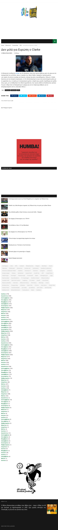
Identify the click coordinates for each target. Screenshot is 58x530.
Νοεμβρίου (4, 302)
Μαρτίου (4, 309)
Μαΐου (3, 313)
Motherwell (12, 268)
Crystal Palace (49, 273)
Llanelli (38, 280)
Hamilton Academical (46, 268)
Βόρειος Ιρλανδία (6, 282)
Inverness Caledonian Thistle (9, 270)
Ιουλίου (3, 294)
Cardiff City (36, 273)
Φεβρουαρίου (5, 307)
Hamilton (20, 270)
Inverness (35, 270)
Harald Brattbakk (15, 287)
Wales (32, 290)
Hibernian (4, 268)
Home (2, 45)
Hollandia (22, 285)
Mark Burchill (48, 287)
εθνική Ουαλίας (45, 278)
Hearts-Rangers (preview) (15, 258)
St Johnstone (35, 268)
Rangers (37, 266)
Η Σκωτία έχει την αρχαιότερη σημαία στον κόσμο (22, 238)
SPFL (21, 45)
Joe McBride (32, 287)
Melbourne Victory (24, 282)
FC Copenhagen (25, 278)
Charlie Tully (52, 285)
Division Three (5, 287)
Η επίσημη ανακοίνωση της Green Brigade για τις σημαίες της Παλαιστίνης (28, 199)
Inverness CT (28, 270)
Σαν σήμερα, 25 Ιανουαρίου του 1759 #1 (19, 218)
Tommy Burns (25, 290)
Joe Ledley (24, 287)
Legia (51, 275)
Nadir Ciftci (29, 285)
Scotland (22, 266)
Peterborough (21, 275)
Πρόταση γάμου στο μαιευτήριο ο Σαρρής (19, 251)
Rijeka (36, 275)
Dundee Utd (27, 268)
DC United (32, 280)
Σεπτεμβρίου (5, 298)
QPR (43, 273)
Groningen (13, 275)
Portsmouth (30, 275)
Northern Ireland (35, 278)
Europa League (5, 273)
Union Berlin (45, 280)
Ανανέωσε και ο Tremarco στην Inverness (20, 245)
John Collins (40, 287)
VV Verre (37, 285)
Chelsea (13, 273)
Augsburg (25, 280)
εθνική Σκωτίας (29, 266)
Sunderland (20, 273)
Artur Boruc (44, 285)
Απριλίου (4, 311)
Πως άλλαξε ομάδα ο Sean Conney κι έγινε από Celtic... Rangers (25, 212)
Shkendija (41, 282)
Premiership (15, 45)
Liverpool (49, 270)
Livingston (42, 270)
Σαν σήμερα (5, 266)
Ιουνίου (3, 315)
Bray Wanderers (15, 278)
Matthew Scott (5, 290)
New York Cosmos (16, 280)
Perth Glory (33, 282)
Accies (47, 282)
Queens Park (29, 273)
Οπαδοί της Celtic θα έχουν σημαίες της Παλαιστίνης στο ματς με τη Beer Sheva (30, 205)
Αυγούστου (4, 296)
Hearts (50, 266)
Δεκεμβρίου (4, 303)
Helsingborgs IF (44, 275)
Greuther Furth (5, 280)
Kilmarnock (8, 45)
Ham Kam (15, 282)
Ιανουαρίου (4, 305)
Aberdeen (44, 266)
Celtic (11, 266)
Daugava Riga (14, 285)
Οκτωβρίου (4, 300)
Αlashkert (38, 290)
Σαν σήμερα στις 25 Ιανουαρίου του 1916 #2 (20, 231)
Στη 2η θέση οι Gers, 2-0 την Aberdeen (19, 225)
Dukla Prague (5, 275)
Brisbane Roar (5, 285)
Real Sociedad (5, 278)
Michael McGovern (15, 290)
